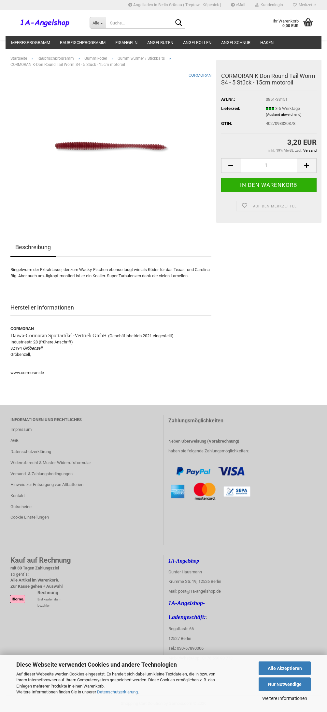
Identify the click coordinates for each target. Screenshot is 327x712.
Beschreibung (33, 247)
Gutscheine (21, 506)
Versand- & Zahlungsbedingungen (41, 473)
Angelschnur (235, 42)
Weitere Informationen (284, 698)
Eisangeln (126, 42)
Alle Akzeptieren (285, 668)
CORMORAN (200, 75)
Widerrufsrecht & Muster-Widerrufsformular (50, 462)
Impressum (21, 429)
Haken (267, 42)
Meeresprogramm (30, 42)
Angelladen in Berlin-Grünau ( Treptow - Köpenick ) (174, 5)
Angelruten (160, 42)
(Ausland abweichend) (284, 115)
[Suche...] (98, 23)
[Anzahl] (269, 165)
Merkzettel (305, 5)
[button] (231, 165)
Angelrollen (197, 42)
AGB (14, 440)
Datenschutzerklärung (117, 691)
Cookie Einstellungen (29, 517)
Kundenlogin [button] (269, 5)
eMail (238, 5)
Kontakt (17, 495)
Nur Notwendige (285, 684)
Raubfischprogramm (83, 42)
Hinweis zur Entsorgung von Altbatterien (46, 484)
